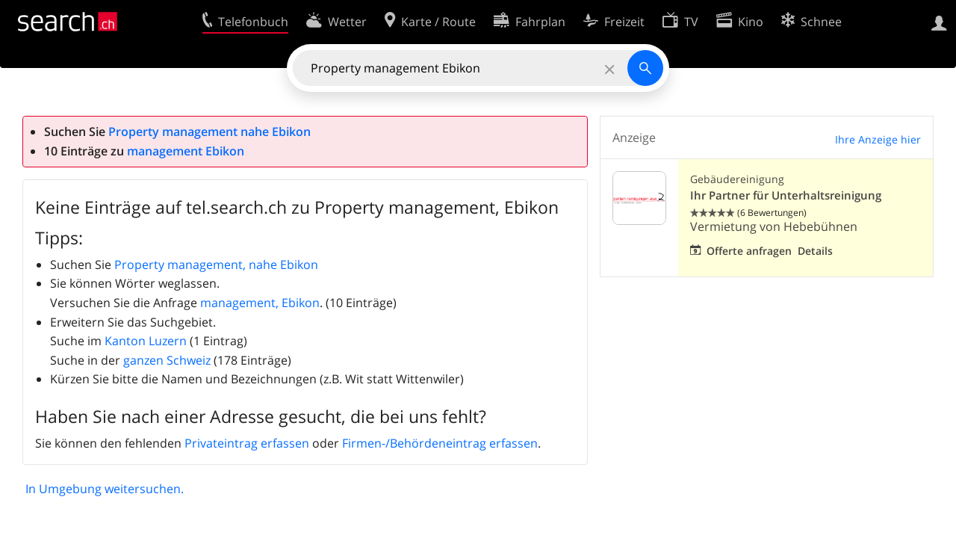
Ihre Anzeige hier (878, 139)
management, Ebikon (260, 302)
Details (815, 251)
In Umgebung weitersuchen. (104, 488)
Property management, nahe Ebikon (216, 264)
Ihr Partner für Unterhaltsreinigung (785, 195)
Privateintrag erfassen (246, 443)
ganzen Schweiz (167, 360)
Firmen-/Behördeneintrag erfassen (440, 443)
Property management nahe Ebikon (209, 131)
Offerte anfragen (749, 251)
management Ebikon (185, 151)
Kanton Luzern (146, 341)
